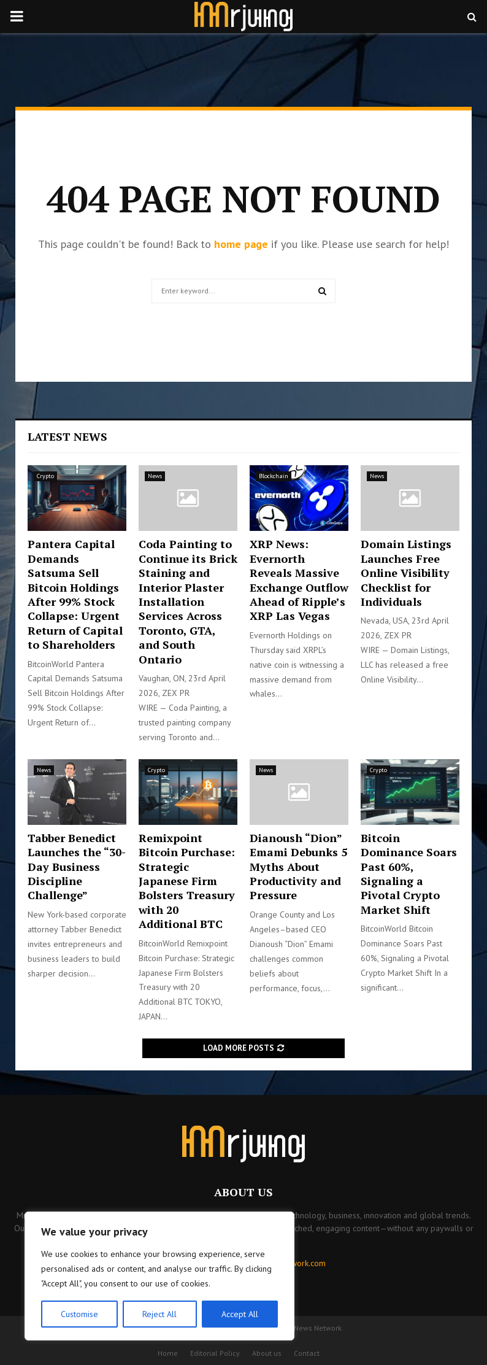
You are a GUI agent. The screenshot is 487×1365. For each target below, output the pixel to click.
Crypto (45, 476)
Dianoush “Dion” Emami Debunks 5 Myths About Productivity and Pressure (298, 866)
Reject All (159, 1314)
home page (241, 244)
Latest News (67, 436)
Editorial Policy (215, 1353)
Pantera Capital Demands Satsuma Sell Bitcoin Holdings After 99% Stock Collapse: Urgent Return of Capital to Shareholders (75, 594)
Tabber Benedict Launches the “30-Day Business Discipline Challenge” (77, 866)
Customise (79, 1314)
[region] (159, 1276)
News (155, 476)
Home (168, 1353)
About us (267, 1353)
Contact (307, 1353)
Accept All (239, 1314)
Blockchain (273, 476)
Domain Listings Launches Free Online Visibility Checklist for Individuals (406, 572)
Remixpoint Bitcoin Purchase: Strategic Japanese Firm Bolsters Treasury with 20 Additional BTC (187, 880)
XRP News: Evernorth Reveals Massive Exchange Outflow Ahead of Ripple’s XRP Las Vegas (299, 579)
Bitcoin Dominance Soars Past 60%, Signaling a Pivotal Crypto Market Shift (409, 873)
